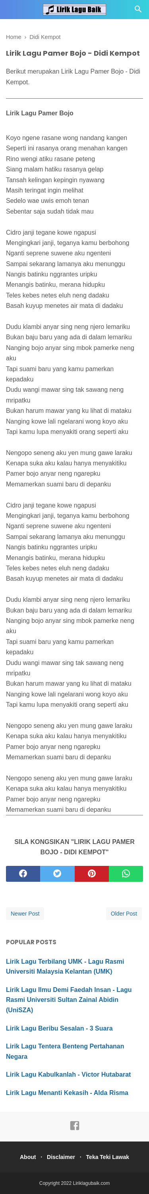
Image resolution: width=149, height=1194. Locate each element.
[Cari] (138, 11)
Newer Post (25, 913)
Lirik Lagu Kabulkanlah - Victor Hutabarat (68, 1074)
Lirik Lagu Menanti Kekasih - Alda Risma (67, 1092)
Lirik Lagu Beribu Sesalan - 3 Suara (59, 1028)
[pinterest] (92, 874)
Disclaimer (61, 1157)
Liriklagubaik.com (91, 1183)
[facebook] (23, 874)
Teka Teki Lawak (107, 1157)
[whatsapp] (126, 874)
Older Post (124, 913)
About (28, 1157)
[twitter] (57, 874)
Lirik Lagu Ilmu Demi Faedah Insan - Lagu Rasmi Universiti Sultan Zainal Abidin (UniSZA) (69, 999)
